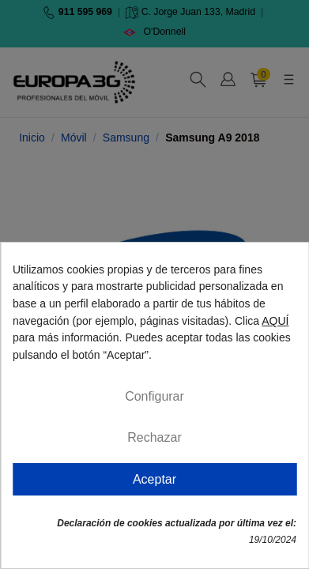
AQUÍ (275, 321)
